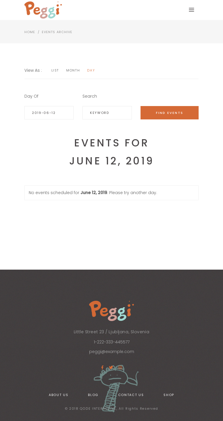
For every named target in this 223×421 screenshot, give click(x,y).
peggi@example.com (111, 351)
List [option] (55, 70)
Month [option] (73, 70)
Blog (93, 395)
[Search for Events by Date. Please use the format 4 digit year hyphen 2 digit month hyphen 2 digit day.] (49, 112)
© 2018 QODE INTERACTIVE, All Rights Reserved (111, 408)
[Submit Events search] (170, 112)
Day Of (31, 96)
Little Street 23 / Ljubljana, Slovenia (111, 332)
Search (89, 96)
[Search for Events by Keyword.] (107, 112)
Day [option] (91, 70)
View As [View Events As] (32, 70)
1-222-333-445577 (112, 342)
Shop (168, 395)
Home (29, 32)
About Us (58, 395)
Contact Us (131, 395)
